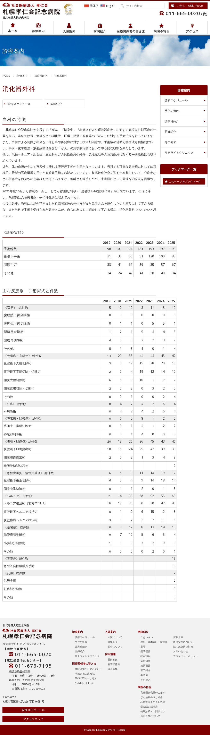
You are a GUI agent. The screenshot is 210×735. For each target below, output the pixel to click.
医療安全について (183, 642)
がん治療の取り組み (151, 697)
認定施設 (145, 656)
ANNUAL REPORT (85, 683)
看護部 (144, 675)
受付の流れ (172, 111)
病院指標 (145, 661)
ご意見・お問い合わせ (190, 6)
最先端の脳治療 (149, 706)
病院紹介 (38, 27)
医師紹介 (56, 104)
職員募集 (113, 669)
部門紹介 (145, 670)
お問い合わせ (180, 651)
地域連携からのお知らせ (88, 669)
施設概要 (145, 665)
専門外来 (170, 142)
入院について (115, 637)
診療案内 (22, 75)
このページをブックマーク (185, 181)
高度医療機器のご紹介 (152, 692)
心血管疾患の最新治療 (152, 702)
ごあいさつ (146, 637)
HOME (6, 75)
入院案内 (69, 27)
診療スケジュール (19, 104)
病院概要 (145, 651)
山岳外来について (150, 716)
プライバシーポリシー (185, 656)
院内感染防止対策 (183, 646)
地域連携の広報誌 (85, 673)
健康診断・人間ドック (152, 711)
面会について (115, 646)
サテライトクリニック (179, 152)
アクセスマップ (33, 719)
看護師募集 (114, 664)
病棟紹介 (113, 642)
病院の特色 (161, 27)
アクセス (192, 27)
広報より (178, 637)
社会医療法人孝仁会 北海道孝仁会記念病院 (33, 9)
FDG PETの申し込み (86, 678)
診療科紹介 (41, 75)
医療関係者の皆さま (130, 27)
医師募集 (113, 659)
